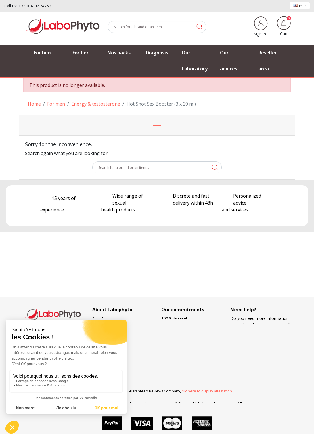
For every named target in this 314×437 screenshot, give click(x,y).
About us (100, 318)
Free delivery (173, 342)
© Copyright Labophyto (196, 403)
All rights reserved (254, 403)
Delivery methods (177, 336)
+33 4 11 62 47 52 (251, 342)
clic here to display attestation (207, 391)
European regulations (181, 324)
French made (173, 330)
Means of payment (179, 348)
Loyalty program (176, 354)
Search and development (184, 360)
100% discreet (174, 318)
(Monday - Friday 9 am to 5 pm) (260, 349)
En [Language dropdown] (300, 5)
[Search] (157, 27)
